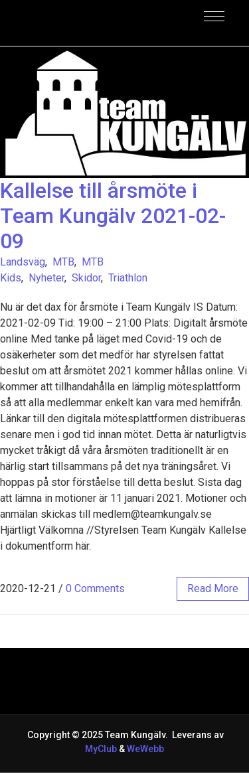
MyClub (101, 748)
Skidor (86, 277)
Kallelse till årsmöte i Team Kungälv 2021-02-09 (113, 216)
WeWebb (144, 748)
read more (212, 588)
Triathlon (127, 277)
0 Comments (95, 588)
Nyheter (46, 277)
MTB (63, 262)
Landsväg (22, 262)
